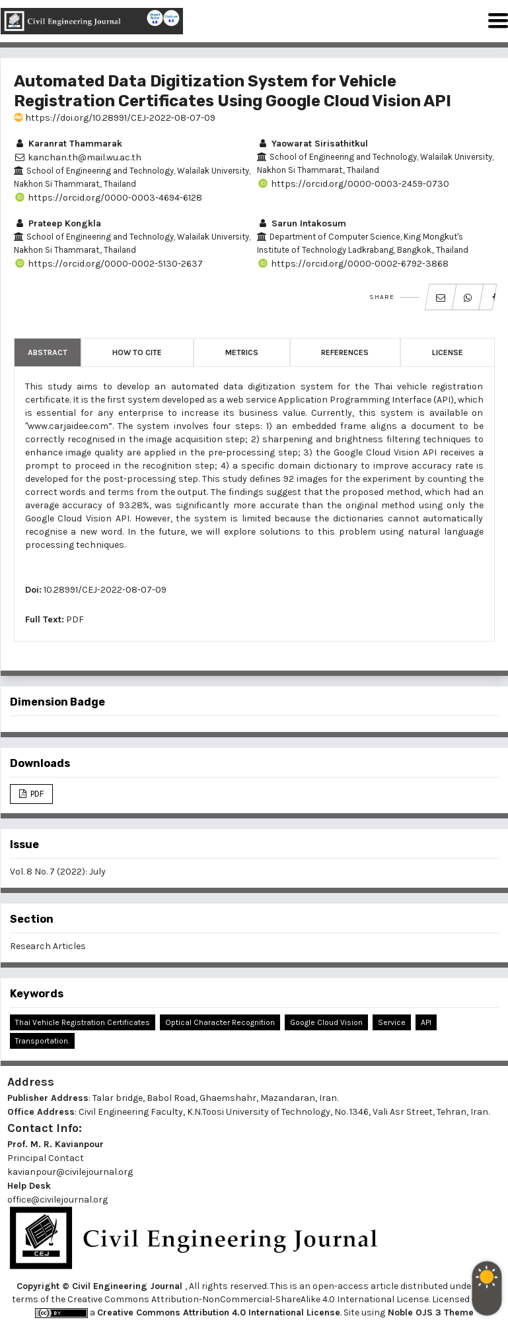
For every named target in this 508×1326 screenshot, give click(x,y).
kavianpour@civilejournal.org (70, 1171)
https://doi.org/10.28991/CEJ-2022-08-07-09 (114, 117)
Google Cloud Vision (326, 1022)
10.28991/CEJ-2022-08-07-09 (105, 589)
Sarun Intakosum (301, 223)
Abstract (47, 352)
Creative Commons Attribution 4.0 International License (218, 1312)
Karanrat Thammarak (68, 143)
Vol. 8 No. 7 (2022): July (58, 871)
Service (392, 1022)
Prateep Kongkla (57, 223)
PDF (75, 619)
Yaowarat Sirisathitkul (312, 143)
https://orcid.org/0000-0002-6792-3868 (353, 263)
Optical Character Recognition (220, 1022)
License (447, 352)
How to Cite (137, 352)
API (426, 1022)
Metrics (241, 352)
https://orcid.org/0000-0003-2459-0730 (353, 183)
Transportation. (42, 1040)
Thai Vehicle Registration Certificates (82, 1022)
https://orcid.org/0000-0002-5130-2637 (108, 263)
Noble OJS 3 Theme (429, 1312)
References (345, 352)
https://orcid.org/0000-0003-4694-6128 (108, 197)
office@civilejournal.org (57, 1199)
